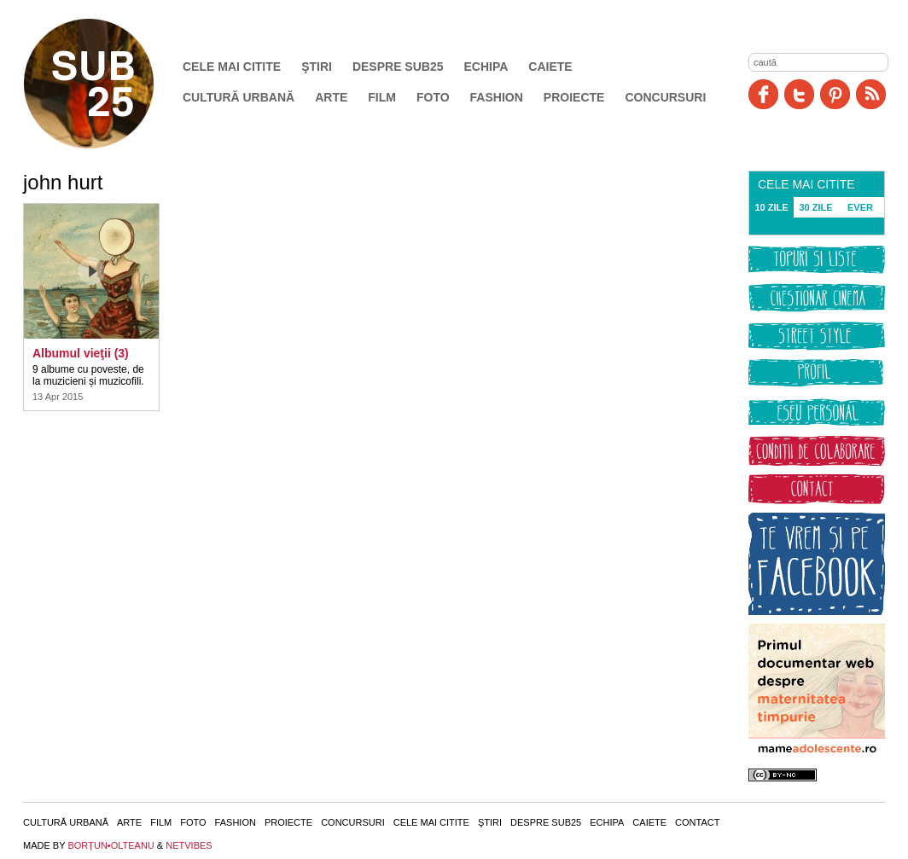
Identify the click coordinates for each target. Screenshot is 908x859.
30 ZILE (815, 207)
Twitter (799, 94)
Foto (433, 97)
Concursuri (665, 97)
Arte (331, 97)
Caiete (550, 66)
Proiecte (574, 97)
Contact (697, 822)
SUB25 (108, 83)
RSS (871, 94)
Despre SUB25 (398, 66)
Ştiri (316, 66)
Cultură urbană (238, 97)
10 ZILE (771, 207)
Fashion (496, 97)
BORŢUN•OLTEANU (110, 845)
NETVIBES (189, 845)
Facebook (763, 94)
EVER (860, 207)
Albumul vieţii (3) (80, 353)
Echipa (486, 66)
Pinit (835, 94)
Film (382, 97)
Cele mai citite (232, 66)
